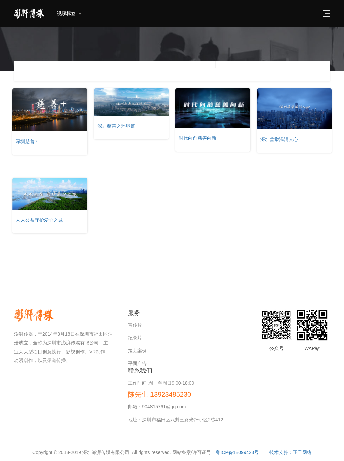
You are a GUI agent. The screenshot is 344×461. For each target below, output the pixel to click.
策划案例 (137, 350)
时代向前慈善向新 (197, 138)
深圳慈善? (26, 141)
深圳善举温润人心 (279, 139)
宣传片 (135, 325)
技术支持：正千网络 (290, 452)
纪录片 (135, 337)
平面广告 (137, 363)
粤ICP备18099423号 (237, 452)
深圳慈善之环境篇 (116, 126)
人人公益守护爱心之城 (39, 220)
